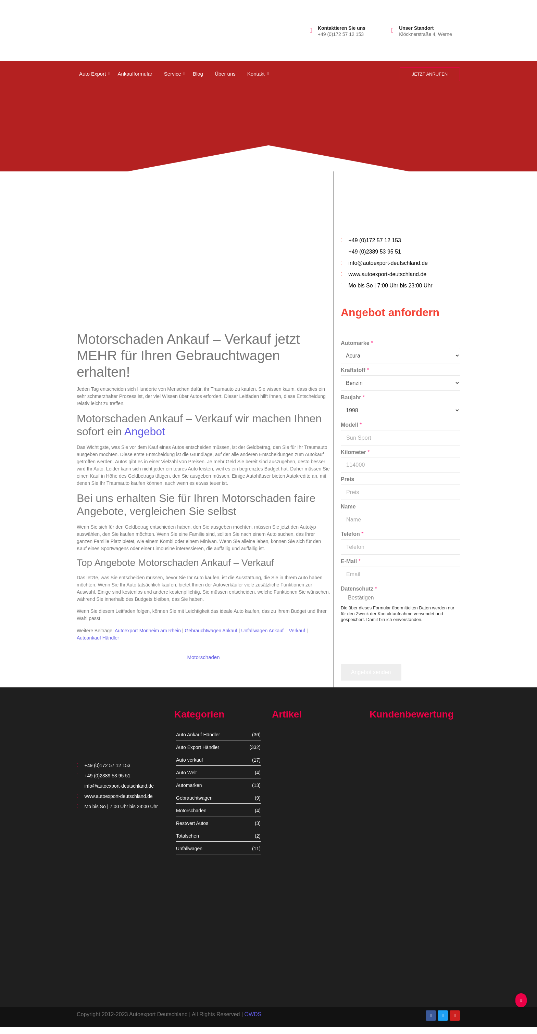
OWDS (252, 1014)
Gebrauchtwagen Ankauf (211, 630)
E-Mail (351, 561)
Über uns (225, 74)
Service (174, 74)
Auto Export (93, 74)
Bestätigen (361, 597)
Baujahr (353, 397)
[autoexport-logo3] (100, 29)
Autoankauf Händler (98, 638)
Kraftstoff (355, 370)
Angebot (144, 431)
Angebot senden (371, 672)
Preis (347, 479)
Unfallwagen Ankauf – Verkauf (273, 630)
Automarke (357, 343)
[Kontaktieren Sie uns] (311, 30)
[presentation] (393, 655)
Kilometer (355, 452)
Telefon (352, 534)
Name (348, 506)
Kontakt (257, 74)
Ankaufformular (134, 74)
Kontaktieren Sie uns (341, 28)
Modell (351, 425)
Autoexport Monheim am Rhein (148, 630)
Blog (198, 74)
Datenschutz (359, 589)
